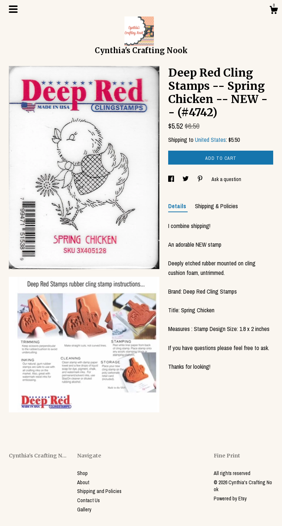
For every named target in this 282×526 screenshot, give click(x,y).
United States (210, 140)
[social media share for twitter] (186, 179)
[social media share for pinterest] (200, 179)
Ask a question (226, 179)
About (83, 482)
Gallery (84, 509)
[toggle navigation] (13, 9)
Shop (82, 473)
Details (178, 206)
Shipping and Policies (99, 491)
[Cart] (274, 10)
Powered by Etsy (230, 498)
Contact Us (88, 500)
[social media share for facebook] (171, 179)
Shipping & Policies (216, 206)
